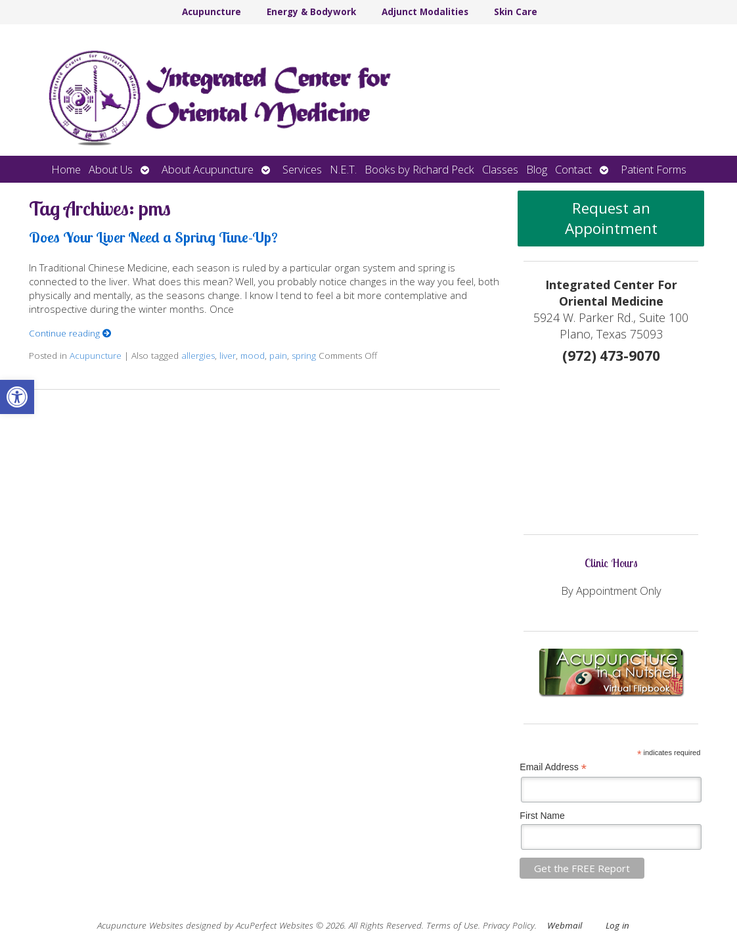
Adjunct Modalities (425, 12)
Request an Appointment (611, 218)
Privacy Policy (509, 925)
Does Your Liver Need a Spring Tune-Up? (153, 236)
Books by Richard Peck (419, 169)
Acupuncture (211, 12)
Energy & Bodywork (311, 12)
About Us (111, 169)
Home (66, 169)
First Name (542, 815)
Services (302, 169)
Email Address (553, 767)
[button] (17, 397)
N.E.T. (343, 169)
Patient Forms (653, 169)
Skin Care (515, 12)
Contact (573, 169)
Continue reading (70, 333)
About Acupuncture (208, 169)
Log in (617, 925)
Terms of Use (452, 925)
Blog (536, 169)
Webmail (564, 925)
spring (304, 355)
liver (227, 355)
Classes (500, 169)
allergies (198, 355)
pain (278, 355)
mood (252, 355)
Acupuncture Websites (140, 925)
